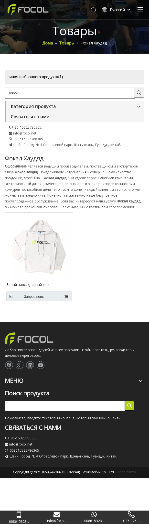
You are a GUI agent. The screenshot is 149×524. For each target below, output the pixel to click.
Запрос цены (25, 296)
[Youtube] (40, 365)
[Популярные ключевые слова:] (139, 93)
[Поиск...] (70, 93)
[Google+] (19, 365)
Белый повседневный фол (28, 284)
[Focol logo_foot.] (29, 339)
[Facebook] (9, 365)
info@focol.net (24, 133)
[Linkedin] (30, 365)
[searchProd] (65, 406)
